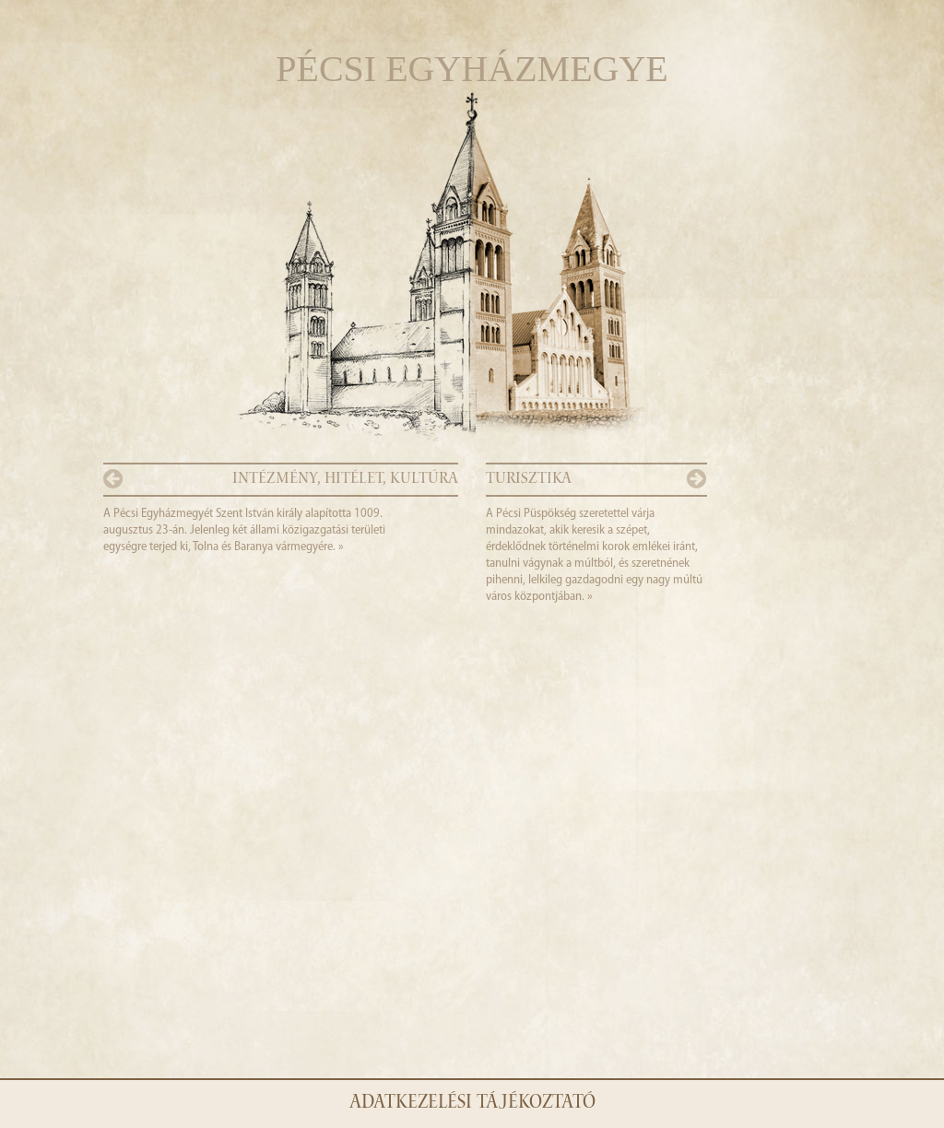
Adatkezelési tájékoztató (472, 1104)
